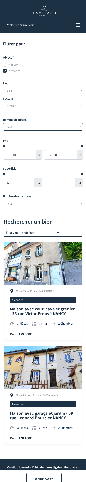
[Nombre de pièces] (43, 127)
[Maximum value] (60, 154)
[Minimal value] (43, 146)
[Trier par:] (40, 233)
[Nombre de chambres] (43, 203)
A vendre (17, 300)
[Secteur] (43, 105)
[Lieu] (43, 90)
